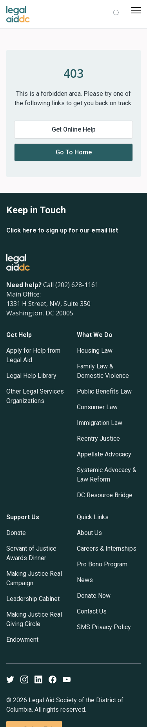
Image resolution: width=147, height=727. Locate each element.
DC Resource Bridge (104, 495)
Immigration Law (99, 423)
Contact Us (92, 611)
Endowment (22, 639)
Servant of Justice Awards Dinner (31, 553)
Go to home (74, 152)
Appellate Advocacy (104, 454)
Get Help (19, 335)
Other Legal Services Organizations (35, 396)
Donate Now (94, 595)
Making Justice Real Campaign (34, 578)
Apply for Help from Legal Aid (33, 355)
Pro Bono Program (102, 564)
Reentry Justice (98, 438)
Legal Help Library (31, 375)
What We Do (95, 335)
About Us (89, 533)
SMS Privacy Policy (104, 627)
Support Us (22, 517)
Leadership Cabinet (33, 598)
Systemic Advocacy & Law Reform (106, 474)
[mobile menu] (136, 10)
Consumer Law (97, 407)
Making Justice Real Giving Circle (34, 619)
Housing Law (95, 350)
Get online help (74, 129)
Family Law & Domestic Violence (103, 371)
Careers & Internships (106, 548)
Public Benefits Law (104, 391)
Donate (16, 533)
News (85, 580)
